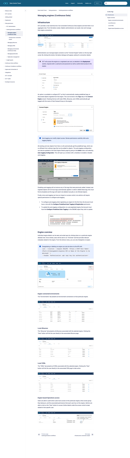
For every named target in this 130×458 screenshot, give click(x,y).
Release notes (8, 10)
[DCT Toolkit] (4, 78)
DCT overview (8, 13)
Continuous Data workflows (11, 63)
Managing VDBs (11, 45)
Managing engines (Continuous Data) (12, 33)
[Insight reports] (5, 60)
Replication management (13, 56)
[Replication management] (6, 57)
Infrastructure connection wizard (15, 38)
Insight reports (9, 60)
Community (80, 3)
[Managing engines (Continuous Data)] (6, 32)
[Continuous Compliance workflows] (4, 66)
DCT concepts (8, 75)
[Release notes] (4, 11)
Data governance (9, 23)
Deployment (8, 20)
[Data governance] (4, 23)
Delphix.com (88, 3)
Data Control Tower (15, 3)
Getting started (8, 17)
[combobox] (115, 3)
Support (73, 3)
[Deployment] (4, 20)
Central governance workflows (13, 29)
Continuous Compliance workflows (13, 66)
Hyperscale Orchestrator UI (11, 69)
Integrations (8, 72)
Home (66, 3)
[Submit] (106, 3)
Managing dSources (12, 42)
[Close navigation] (25, 10)
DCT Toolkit (8, 78)
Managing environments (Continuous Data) (13, 49)
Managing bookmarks (13, 53)
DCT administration (10, 26)
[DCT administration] (5, 26)
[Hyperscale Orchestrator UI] (4, 69)
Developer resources (10, 82)
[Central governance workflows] (5, 29)
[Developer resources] (4, 82)
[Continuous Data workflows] (4, 63)
